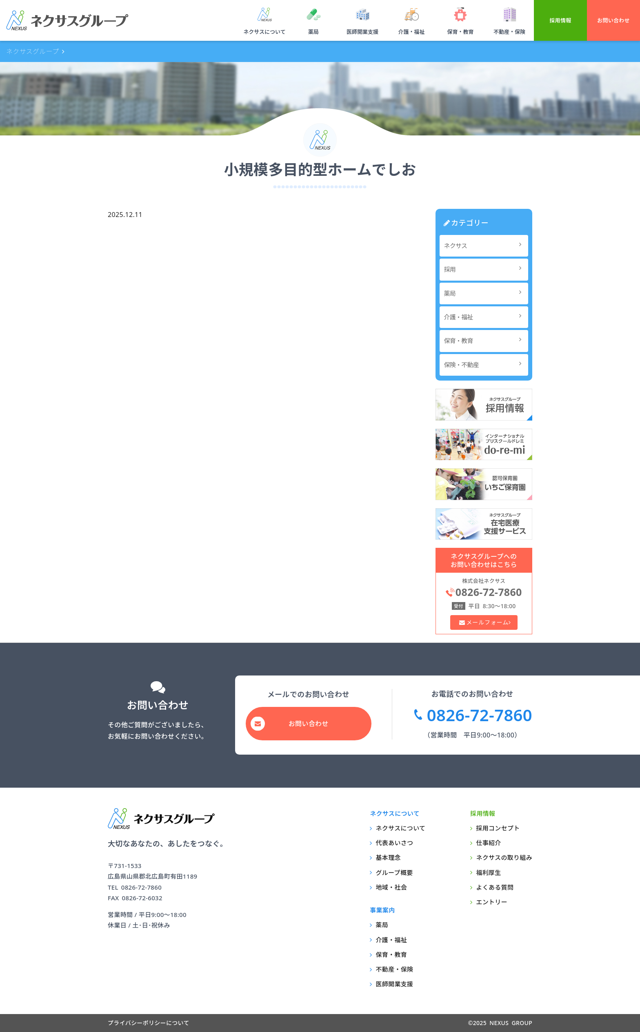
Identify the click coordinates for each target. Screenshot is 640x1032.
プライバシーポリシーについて (148, 1023)
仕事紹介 (488, 843)
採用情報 (560, 20)
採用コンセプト (498, 828)
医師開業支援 (362, 31)
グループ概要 (394, 872)
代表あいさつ (394, 843)
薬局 (313, 31)
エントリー (491, 902)
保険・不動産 (485, 364)
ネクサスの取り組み (504, 857)
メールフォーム (487, 622)
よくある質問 (494, 887)
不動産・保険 (509, 31)
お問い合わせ (613, 20)
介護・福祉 (411, 31)
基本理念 (388, 857)
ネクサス (485, 245)
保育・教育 (460, 31)
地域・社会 (391, 887)
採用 (485, 269)
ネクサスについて (264, 31)
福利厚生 (488, 872)
